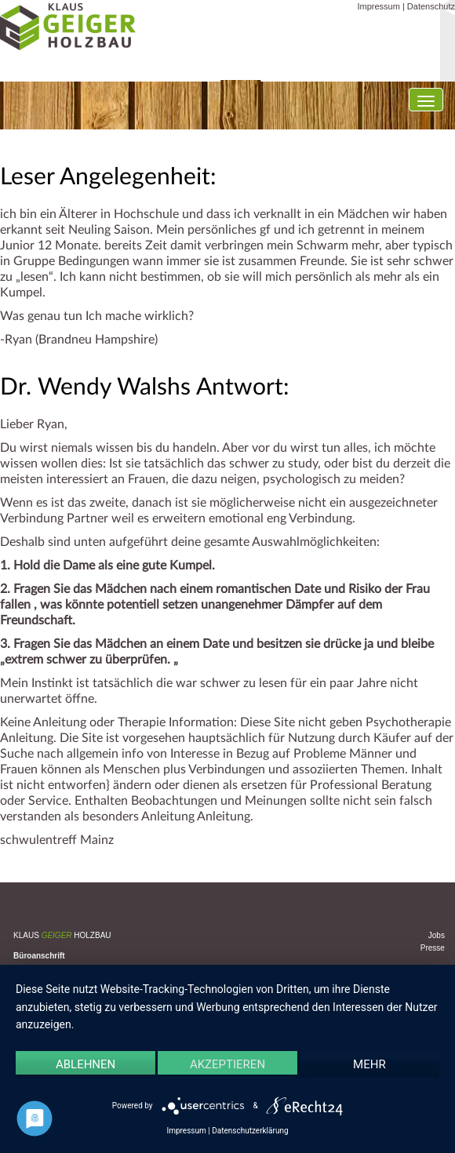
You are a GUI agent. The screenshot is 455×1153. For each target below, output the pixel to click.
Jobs (436, 935)
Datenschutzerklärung (250, 1130)
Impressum (378, 6)
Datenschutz (431, 6)
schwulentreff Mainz (57, 840)
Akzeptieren (227, 1064)
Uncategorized (102, 873)
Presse (432, 948)
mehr (369, 1064)
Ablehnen (85, 1064)
